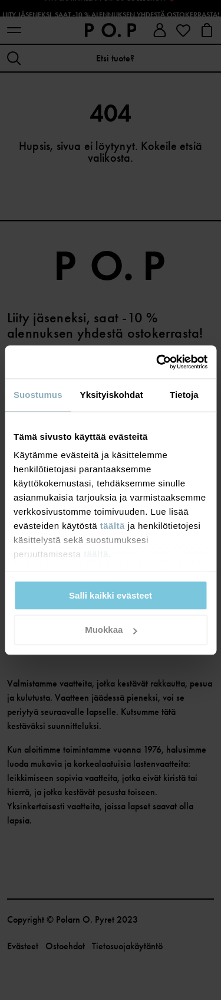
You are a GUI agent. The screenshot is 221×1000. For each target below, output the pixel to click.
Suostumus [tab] (38, 395)
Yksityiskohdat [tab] (111, 395)
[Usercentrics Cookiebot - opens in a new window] (157, 362)
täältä (112, 526)
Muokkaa (111, 630)
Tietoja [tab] (184, 395)
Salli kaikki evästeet (110, 595)
